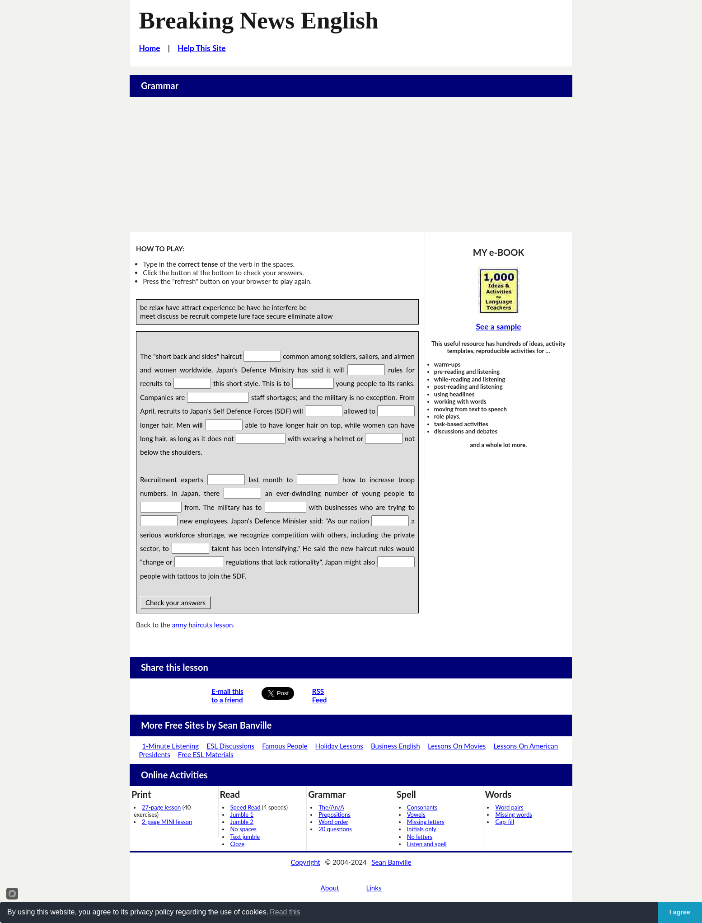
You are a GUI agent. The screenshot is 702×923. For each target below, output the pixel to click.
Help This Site (202, 48)
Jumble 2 (241, 821)
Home (149, 48)
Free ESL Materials (206, 754)
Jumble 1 (241, 814)
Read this (285, 912)
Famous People (284, 746)
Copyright (305, 862)
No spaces (243, 829)
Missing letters (426, 821)
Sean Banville (391, 862)
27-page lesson (161, 807)
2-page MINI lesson (167, 821)
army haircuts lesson (202, 625)
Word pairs (509, 807)
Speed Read (245, 807)
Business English (395, 746)
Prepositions (334, 814)
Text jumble (245, 836)
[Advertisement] (351, 164)
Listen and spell (427, 844)
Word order (333, 821)
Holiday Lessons (339, 746)
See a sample (498, 326)
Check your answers (175, 602)
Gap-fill (504, 821)
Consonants (422, 807)
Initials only (421, 829)
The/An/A (331, 807)
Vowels (416, 814)
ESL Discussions (230, 746)
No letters (419, 836)
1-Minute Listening (170, 746)
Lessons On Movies (457, 746)
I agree (679, 912)
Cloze (237, 844)
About (329, 888)
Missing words (513, 814)
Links (373, 888)
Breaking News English (259, 20)
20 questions (335, 829)
